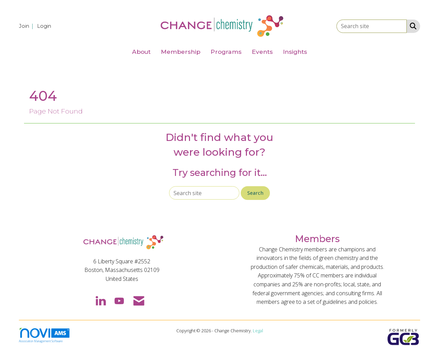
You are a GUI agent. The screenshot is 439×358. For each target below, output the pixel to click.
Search (255, 193)
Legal (258, 330)
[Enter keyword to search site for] (371, 26)
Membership (180, 51)
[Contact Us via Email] (138, 300)
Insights (295, 51)
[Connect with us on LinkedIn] (100, 300)
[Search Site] (412, 26)
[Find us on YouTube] (119, 300)
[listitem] (27, 25)
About (141, 51)
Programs (226, 51)
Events (262, 51)
